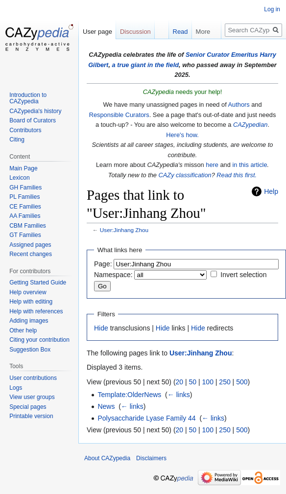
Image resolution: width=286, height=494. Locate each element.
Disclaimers (151, 458)
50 (193, 382)
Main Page (23, 168)
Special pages (27, 406)
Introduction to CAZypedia (28, 98)
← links (178, 395)
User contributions (33, 378)
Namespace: (113, 275)
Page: (103, 264)
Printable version (31, 416)
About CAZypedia (107, 458)
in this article (249, 164)
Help (271, 191)
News (106, 406)
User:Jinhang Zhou (124, 230)
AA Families (24, 215)
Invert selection (243, 275)
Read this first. (236, 175)
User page (97, 31)
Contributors (25, 130)
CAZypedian (250, 124)
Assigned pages (30, 244)
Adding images (28, 320)
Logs (15, 387)
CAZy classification (185, 175)
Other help (23, 330)
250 (224, 382)
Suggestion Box (29, 349)
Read (164, 51)
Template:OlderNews (129, 395)
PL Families (24, 196)
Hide (101, 328)
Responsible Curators (119, 114)
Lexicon (19, 177)
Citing (16, 139)
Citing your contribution (39, 339)
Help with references (36, 311)
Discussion (135, 31)
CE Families (25, 206)
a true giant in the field (145, 65)
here (212, 164)
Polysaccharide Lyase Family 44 (146, 418)
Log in (272, 9)
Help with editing (30, 301)
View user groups (32, 397)
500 (241, 382)
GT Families (25, 235)
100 (208, 382)
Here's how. (182, 135)
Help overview (27, 292)
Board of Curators (32, 120)
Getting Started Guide (37, 282)
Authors (239, 104)
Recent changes (30, 254)
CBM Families (27, 225)
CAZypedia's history (35, 111)
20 (180, 382)
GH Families (25, 187)
